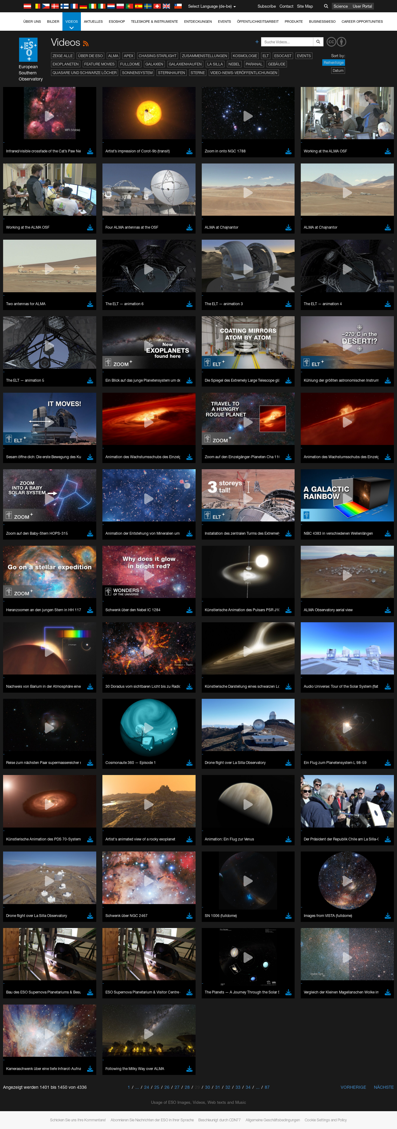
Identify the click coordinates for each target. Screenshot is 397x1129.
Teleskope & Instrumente (154, 21)
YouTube (13, 1097)
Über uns (32, 21)
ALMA (113, 55)
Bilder (53, 21)
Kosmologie (245, 55)
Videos (71, 25)
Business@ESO (322, 21)
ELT (266, 55)
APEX (128, 55)
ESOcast (283, 55)
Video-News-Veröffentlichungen (243, 72)
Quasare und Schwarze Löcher (85, 72)
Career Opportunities (362, 21)
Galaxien (154, 64)
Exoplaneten (66, 64)
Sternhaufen (171, 72)
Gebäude (276, 64)
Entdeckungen (198, 21)
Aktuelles (93, 21)
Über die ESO (90, 55)
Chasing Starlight (158, 55)
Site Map (305, 6)
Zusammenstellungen (204, 55)
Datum (338, 70)
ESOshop (117, 21)
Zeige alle (63, 55)
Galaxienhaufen (185, 64)
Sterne (198, 72)
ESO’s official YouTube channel (144, 1097)
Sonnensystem (137, 72)
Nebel (234, 64)
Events (224, 21)
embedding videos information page (346, 1103)
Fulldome (130, 64)
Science (341, 6)
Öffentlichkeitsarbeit (258, 21)
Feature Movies (99, 64)
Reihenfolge (333, 62)
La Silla (215, 64)
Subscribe (267, 6)
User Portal (362, 6)
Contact (286, 6)
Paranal (254, 64)
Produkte (294, 21)
